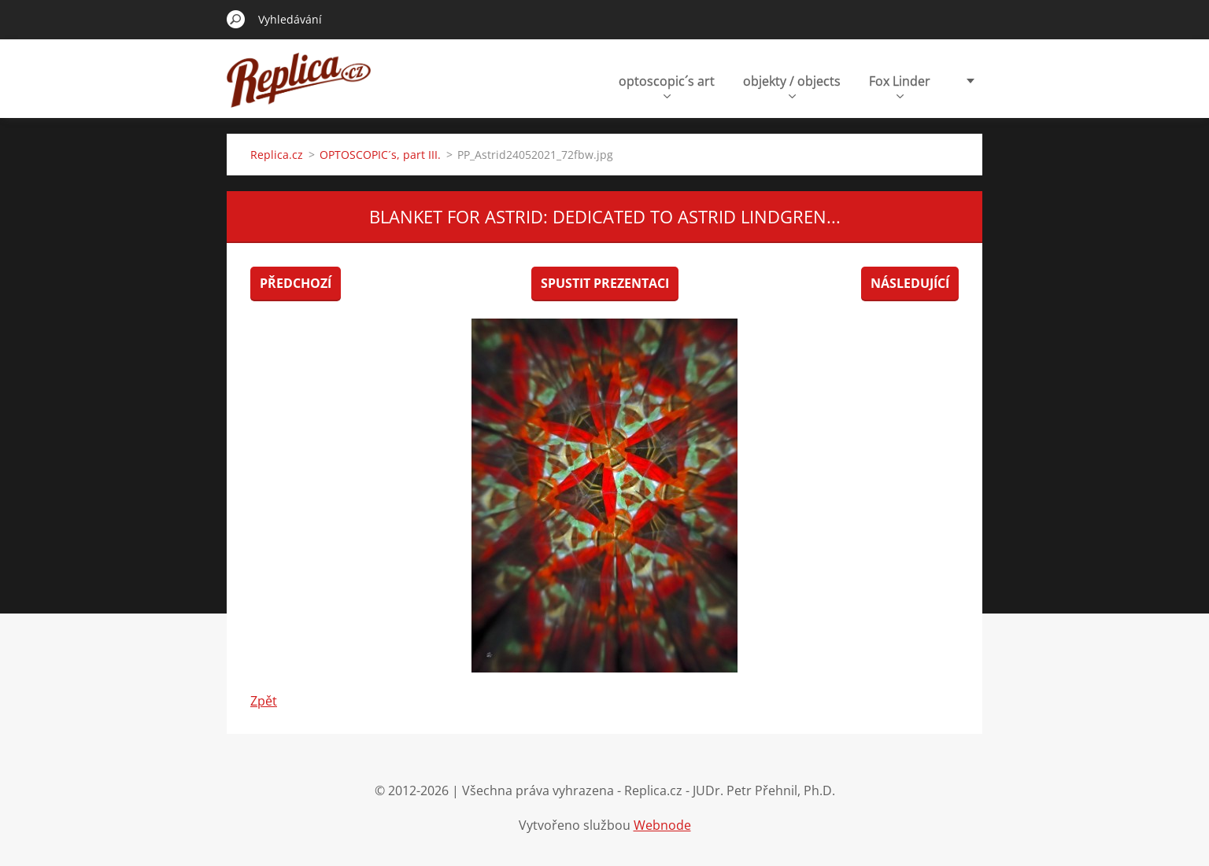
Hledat (236, 19)
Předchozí (295, 283)
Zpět (263, 700)
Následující (910, 283)
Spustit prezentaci (605, 283)
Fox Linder (900, 85)
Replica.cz (276, 154)
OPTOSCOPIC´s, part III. (380, 154)
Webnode (662, 825)
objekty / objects (792, 85)
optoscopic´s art (666, 85)
